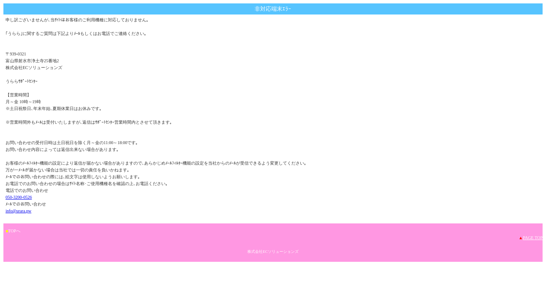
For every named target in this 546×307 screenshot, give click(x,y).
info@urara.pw (19, 211)
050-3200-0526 (19, 197)
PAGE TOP (533, 237)
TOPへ (14, 231)
